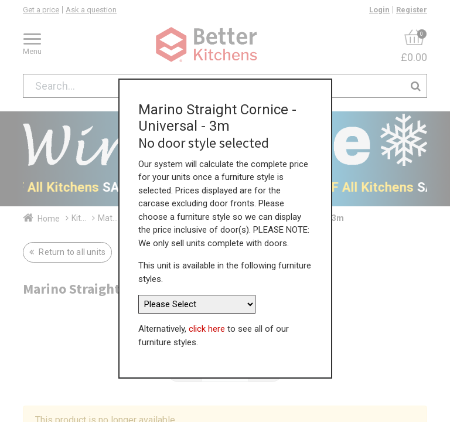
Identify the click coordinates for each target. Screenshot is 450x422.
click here (207, 323)
